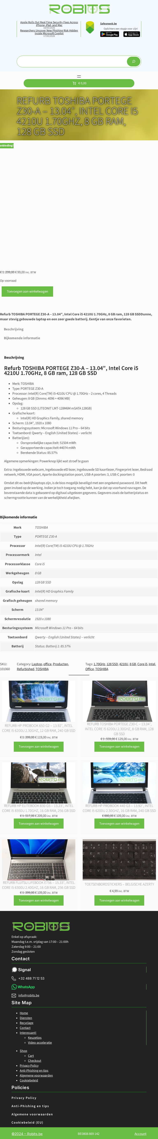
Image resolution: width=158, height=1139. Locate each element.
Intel (152, 662)
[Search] (133, 61)
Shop (23, 1049)
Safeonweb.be (108, 23)
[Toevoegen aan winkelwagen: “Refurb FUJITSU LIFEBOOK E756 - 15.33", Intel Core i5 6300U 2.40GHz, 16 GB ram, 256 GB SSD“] (39, 899)
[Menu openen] (79, 76)
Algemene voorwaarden (36, 1074)
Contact (25, 1026)
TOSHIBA (42, 667)
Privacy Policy (29, 1064)
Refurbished (25, 667)
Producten (60, 662)
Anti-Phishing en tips (34, 1069)
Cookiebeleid (29, 1079)
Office (89, 667)
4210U (123, 662)
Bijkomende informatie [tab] (22, 336)
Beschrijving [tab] (13, 327)
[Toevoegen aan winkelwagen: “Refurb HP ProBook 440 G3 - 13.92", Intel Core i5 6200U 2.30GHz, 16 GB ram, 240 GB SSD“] (119, 822)
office (47, 662)
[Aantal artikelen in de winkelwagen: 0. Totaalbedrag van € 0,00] (79, 83)
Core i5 (142, 662)
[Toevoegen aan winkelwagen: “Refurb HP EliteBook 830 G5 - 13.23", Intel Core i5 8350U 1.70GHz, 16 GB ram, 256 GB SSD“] (39, 822)
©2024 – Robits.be (27, 1132)
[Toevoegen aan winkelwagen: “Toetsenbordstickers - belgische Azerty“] (119, 899)
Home (24, 1011)
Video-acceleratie (40, 1041)
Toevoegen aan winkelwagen (27, 290)
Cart (31, 1054)
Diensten (26, 1016)
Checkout (34, 1059)
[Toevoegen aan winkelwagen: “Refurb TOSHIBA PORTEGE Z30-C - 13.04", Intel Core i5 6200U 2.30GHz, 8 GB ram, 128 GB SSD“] (119, 745)
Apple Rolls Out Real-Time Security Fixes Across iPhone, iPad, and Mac (49, 23)
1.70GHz (99, 662)
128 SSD (112, 662)
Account (140, 1132)
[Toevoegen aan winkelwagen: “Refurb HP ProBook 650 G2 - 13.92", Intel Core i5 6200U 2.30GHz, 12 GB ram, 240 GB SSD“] (39, 745)
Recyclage (26, 1021)
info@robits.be (28, 994)
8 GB (133, 662)
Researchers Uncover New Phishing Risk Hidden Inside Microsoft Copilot (49, 32)
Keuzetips (35, 1036)
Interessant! (28, 1031)
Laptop (37, 662)
